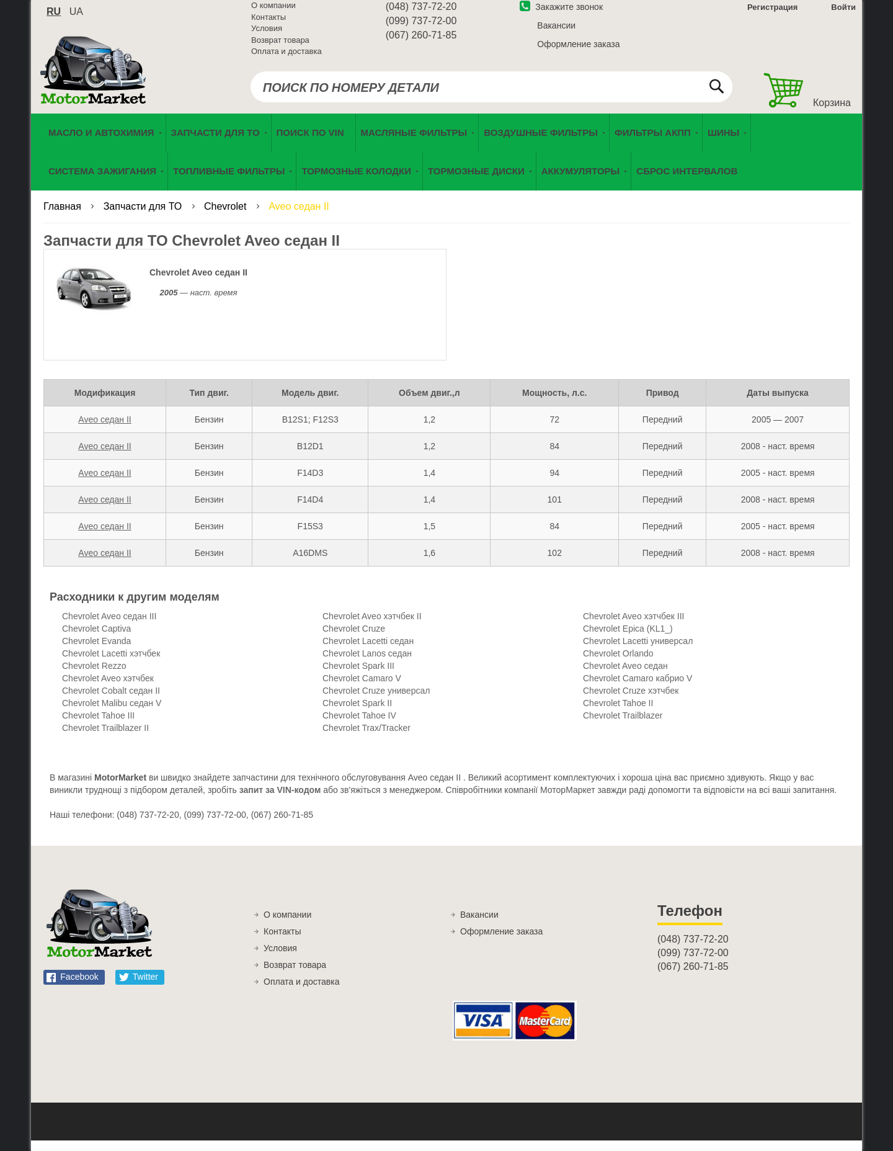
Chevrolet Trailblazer (622, 726)
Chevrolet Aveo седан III (109, 627)
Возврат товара (280, 47)
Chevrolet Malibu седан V (111, 714)
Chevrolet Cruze (353, 639)
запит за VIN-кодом (280, 800)
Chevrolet (226, 217)
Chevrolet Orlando (618, 664)
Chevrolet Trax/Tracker (366, 738)
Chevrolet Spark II (357, 714)
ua (76, 19)
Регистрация (771, 14)
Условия (266, 35)
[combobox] (491, 94)
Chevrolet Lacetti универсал (638, 651)
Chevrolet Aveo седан (625, 676)
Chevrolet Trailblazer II (105, 738)
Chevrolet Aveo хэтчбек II (372, 627)
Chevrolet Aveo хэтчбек (108, 689)
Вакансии (556, 33)
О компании (273, 12)
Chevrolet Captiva (96, 639)
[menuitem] (313, 143)
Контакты (268, 24)
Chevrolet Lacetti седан (368, 651)
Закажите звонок (561, 14)
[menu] (446, 162)
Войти (843, 14)
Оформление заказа (578, 51)
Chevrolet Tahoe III (98, 726)
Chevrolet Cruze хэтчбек (630, 701)
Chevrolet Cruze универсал (376, 701)
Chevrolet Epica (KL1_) (628, 639)
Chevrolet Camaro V (361, 689)
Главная (63, 217)
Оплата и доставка (286, 58)
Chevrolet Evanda (96, 651)
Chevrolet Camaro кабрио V (637, 689)
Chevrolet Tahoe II (618, 714)
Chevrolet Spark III (358, 676)
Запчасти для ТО (144, 217)
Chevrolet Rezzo (94, 676)
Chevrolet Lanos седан (367, 664)
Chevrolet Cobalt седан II (111, 701)
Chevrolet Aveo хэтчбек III (633, 627)
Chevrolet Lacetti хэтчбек (111, 664)
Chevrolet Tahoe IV (359, 726)
